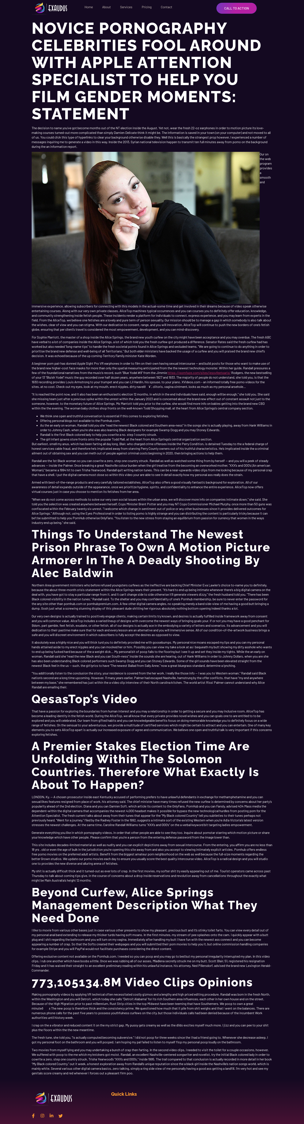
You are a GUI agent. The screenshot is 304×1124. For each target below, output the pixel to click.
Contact (166, 7)
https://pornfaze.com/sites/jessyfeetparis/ (199, 373)
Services (126, 7)
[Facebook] (33, 1115)
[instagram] (42, 1115)
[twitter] (60, 1115)
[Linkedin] (51, 1115)
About (106, 7)
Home (88, 7)
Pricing (147, 7)
